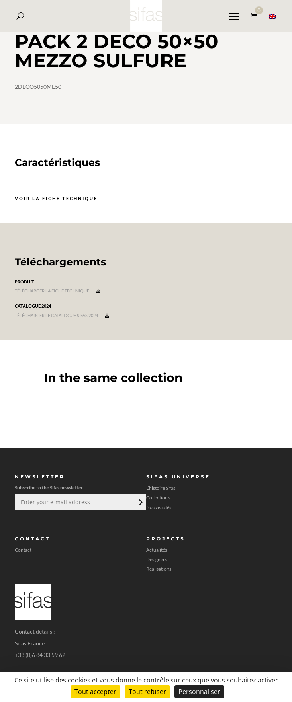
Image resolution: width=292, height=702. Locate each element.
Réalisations (158, 569)
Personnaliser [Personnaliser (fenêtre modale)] (199, 691)
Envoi (139, 502)
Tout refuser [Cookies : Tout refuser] (147, 691)
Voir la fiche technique (56, 198)
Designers (156, 559)
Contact (23, 550)
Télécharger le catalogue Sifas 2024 (62, 315)
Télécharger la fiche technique (57, 290)
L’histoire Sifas (160, 488)
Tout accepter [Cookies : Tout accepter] (95, 691)
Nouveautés (158, 507)
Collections (158, 498)
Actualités (156, 550)
